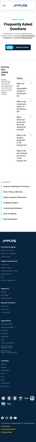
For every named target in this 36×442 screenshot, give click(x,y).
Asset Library (5, 386)
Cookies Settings (6, 432)
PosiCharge (4, 295)
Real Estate (4, 337)
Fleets (3, 340)
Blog (2, 380)
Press (2, 377)
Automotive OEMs (6, 324)
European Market (6, 298)
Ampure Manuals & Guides (9, 271)
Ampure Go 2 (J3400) (8, 254)
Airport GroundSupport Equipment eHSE (9, 351)
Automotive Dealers (7, 327)
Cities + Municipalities (8, 343)
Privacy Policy (5, 426)
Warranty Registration (8, 280)
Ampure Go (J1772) (7, 250)
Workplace (4, 330)
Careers (3, 367)
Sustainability (5, 370)
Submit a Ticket (6, 268)
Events (3, 374)
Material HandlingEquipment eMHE (6, 347)
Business (3, 292)
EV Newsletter (5, 383)
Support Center (18, 19)
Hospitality (4, 333)
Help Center (5, 265)
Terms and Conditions (8, 429)
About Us (4, 364)
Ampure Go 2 (5, 309)
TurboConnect (5, 257)
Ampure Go (4, 306)
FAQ (2, 277)
